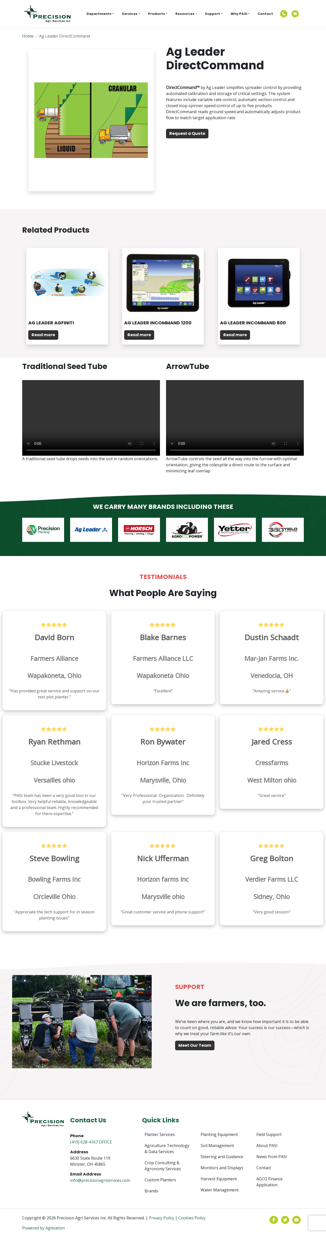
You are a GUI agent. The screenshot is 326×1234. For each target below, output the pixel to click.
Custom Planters (160, 1180)
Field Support (269, 1134)
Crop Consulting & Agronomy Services (163, 1165)
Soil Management (217, 1145)
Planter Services (160, 1134)
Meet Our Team (194, 1045)
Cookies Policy (191, 1218)
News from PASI (271, 1156)
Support (212, 13)
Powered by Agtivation (43, 1228)
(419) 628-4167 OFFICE (91, 1142)
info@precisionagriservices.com (100, 1180)
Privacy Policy (161, 1218)
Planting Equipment (219, 1134)
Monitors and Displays (222, 1167)
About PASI (267, 1145)
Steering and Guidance (222, 1156)
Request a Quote (187, 133)
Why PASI (239, 13)
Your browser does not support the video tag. (91, 418)
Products (156, 13)
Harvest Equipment (219, 1179)
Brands (151, 1191)
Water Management (220, 1190)
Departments (99, 13)
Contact (265, 13)
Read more (43, 335)
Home (28, 36)
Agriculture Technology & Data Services (167, 1148)
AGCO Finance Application (269, 1182)
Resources (185, 13)
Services (130, 13)
